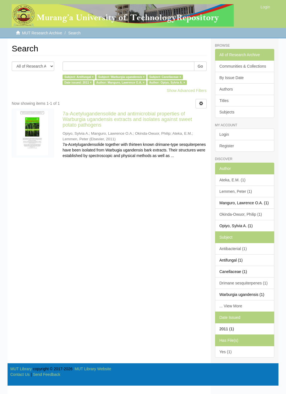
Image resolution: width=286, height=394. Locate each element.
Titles (224, 100)
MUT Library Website (93, 369)
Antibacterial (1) (233, 248)
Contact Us (20, 374)
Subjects (227, 112)
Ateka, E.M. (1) (233, 180)
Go (200, 66)
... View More (231, 306)
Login (224, 134)
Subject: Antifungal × (79, 77)
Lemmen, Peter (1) (236, 191)
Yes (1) (226, 352)
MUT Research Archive (42, 33)
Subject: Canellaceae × (165, 77)
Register (227, 146)
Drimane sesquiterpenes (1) (244, 283)
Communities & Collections (243, 66)
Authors (226, 89)
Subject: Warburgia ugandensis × (121, 77)
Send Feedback (46, 374)
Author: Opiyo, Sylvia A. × (167, 82)
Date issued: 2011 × (78, 82)
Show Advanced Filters (186, 90)
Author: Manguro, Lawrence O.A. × (120, 82)
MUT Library (21, 369)
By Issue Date (232, 77)
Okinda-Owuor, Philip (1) (241, 214)
